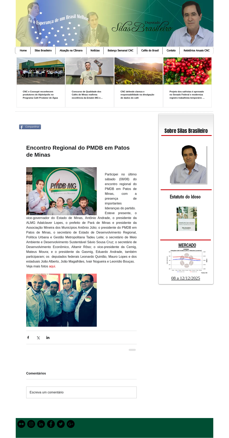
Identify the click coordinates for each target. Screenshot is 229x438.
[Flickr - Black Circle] (21, 424)
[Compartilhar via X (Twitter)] (38, 337)
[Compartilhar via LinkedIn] (48, 337)
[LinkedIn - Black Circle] (41, 424)
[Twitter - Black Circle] (61, 424)
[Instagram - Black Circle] (31, 424)
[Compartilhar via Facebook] (28, 337)
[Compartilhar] (30, 126)
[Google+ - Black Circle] (71, 424)
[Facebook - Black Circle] (51, 424)
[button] (42, 50)
